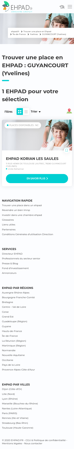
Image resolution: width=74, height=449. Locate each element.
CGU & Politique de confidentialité (45, 440)
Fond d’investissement (15, 268)
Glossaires (8, 219)
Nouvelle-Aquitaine (13, 355)
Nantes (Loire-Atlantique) (17, 408)
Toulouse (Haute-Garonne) (17, 427)
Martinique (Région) (14, 345)
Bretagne (7, 302)
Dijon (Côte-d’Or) (12, 388)
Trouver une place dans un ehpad (22, 205)
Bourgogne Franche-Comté (18, 297)
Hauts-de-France (12, 331)
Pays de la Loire (11, 364)
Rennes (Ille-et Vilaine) (15, 417)
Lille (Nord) (8, 393)
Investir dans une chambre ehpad (22, 214)
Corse (5, 311)
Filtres (8, 111)
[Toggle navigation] (70, 6)
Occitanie (7, 360)
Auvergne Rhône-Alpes (15, 292)
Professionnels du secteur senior (21, 258)
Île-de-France (10, 335)
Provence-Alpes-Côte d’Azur (18, 369)
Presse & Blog (10, 263)
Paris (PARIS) (9, 413)
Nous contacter (33, 443)
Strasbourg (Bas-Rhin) (15, 422)
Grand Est (8, 316)
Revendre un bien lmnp (16, 210)
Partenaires (9, 229)
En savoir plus (37, 178)
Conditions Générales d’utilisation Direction (27, 234)
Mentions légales (12, 443)
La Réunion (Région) (14, 340)
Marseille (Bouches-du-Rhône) (20, 403)
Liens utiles (8, 224)
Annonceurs (9, 272)
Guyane (6, 326)
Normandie (9, 350)
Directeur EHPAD (12, 253)
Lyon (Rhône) (10, 398)
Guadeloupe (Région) (14, 321)
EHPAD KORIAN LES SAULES (32, 159)
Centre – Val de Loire (14, 306)
